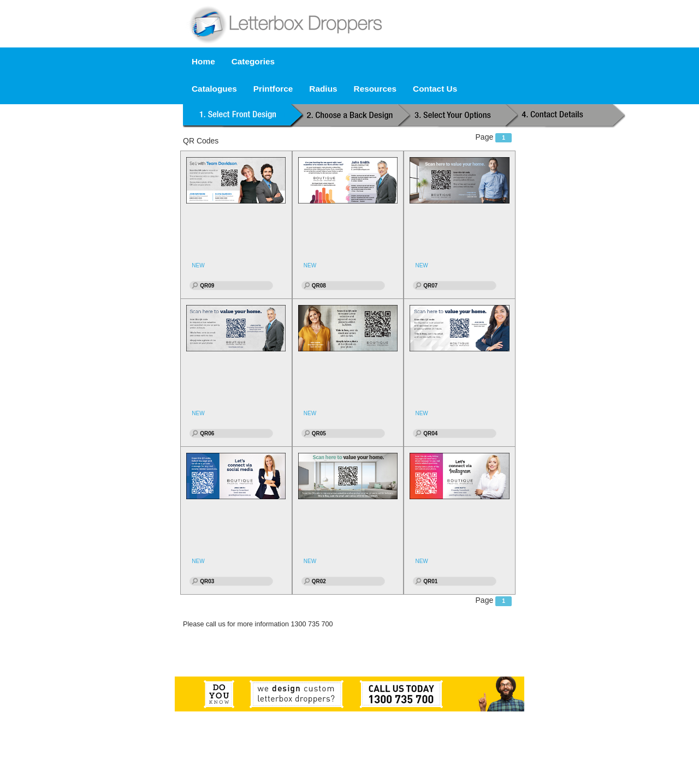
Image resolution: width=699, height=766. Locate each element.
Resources (375, 88)
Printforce (273, 88)
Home (203, 61)
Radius (323, 88)
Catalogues (214, 88)
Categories (253, 61)
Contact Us (435, 88)
